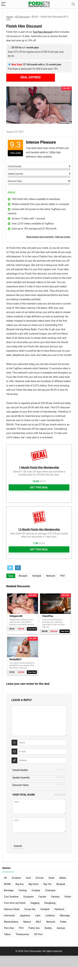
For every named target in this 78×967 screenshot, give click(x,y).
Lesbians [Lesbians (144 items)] (50, 915)
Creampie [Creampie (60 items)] (50, 890)
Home (9, 16)
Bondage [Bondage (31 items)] (9, 890)
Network (50, 575)
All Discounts (22, 16)
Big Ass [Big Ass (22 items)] (20, 883)
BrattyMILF (15, 659)
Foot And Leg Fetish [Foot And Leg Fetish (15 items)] (15, 902)
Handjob (36, 575)
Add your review (62, 237)
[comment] (39, 720)
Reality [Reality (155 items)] (48, 927)
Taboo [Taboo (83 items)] (7, 934)
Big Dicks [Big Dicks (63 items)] (34, 883)
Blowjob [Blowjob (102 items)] (60, 883)
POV (62, 575)
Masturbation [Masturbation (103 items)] (11, 921)
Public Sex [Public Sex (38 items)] (34, 927)
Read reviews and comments (40, 237)
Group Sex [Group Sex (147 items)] (30, 908)
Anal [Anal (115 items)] (28, 877)
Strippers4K (15, 616)
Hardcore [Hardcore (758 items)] (59, 908)
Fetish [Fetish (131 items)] (67, 896)
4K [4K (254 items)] (5, 877)
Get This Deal (39, 487)
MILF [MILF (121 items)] (38, 921)
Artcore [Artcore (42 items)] (40, 877)
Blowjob (23, 575)
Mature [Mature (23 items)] (27, 921)
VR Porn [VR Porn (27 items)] (38, 934)
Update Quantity (21, 777)
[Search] (73, 4)
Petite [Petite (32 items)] (63, 921)
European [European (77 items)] (28, 896)
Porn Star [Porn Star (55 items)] (9, 927)
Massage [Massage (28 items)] (65, 915)
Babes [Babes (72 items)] (62, 877)
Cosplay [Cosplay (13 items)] (35, 890)
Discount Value (20, 784)
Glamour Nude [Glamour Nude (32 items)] (12, 908)
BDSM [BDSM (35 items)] (7, 883)
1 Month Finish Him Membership (39, 467)
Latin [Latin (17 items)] (37, 915)
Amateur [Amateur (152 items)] (16, 877)
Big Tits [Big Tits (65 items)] (47, 883)
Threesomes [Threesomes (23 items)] (22, 934)
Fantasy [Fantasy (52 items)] (55, 896)
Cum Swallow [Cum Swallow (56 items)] (11, 896)
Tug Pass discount (43, 31)
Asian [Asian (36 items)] (52, 877)
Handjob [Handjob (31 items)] (45, 908)
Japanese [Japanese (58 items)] (25, 915)
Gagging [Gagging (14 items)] (34, 902)
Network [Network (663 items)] (50, 921)
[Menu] (3, 4)
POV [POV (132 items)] (21, 927)
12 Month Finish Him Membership (39, 529)
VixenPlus (47, 616)
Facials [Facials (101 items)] (42, 896)
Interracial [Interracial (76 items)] (9, 915)
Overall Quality (20, 769)
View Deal (32, 631)
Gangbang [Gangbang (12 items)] (49, 902)
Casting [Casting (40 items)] (22, 890)
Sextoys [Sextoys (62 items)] (61, 927)
